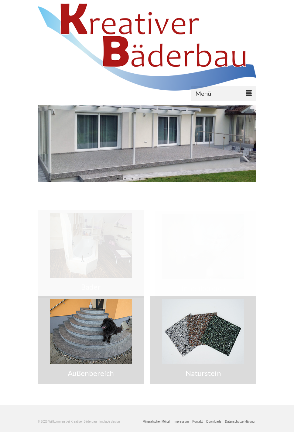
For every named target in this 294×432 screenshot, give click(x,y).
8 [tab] (169, 179)
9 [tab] (176, 179)
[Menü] (223, 93)
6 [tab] (154, 179)
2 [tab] (125, 179)
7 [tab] (162, 179)
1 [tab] (118, 179)
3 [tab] (132, 179)
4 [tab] (140, 179)
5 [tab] (147, 179)
